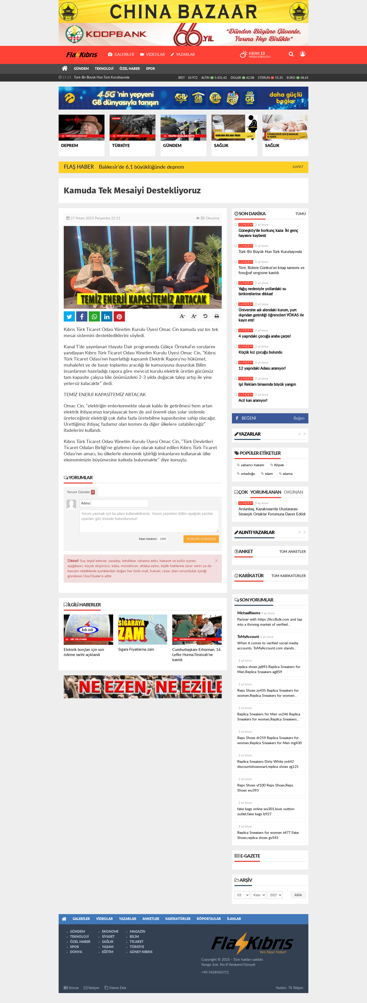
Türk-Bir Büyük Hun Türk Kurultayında (101, 77)
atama (286, 473)
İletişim (91, 987)
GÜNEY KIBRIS (141, 952)
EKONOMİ (110, 931)
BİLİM (134, 936)
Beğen (299, 418)
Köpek (277, 465)
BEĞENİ (247, 418)
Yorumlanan (265, 492)
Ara (298, 895)
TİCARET (136, 941)
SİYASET (108, 936)
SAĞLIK (107, 941)
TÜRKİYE (137, 946)
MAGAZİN (137, 931)
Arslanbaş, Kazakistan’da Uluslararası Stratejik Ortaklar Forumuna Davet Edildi (272, 511)
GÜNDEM (81, 69)
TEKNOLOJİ (104, 69)
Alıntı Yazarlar (254, 532)
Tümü (300, 214)
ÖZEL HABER (130, 69)
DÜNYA (76, 952)
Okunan (293, 492)
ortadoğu (246, 473)
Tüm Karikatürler (288, 576)
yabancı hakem (250, 465)
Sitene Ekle (115, 987)
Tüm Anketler (292, 551)
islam (267, 473)
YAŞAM (107, 946)
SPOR (150, 69)
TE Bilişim (295, 987)
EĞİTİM (107, 952)
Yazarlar (247, 434)
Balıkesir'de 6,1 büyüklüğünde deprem (141, 167)
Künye (71, 987)
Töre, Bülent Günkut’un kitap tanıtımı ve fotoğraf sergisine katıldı (272, 270)
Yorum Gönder (81, 492)
